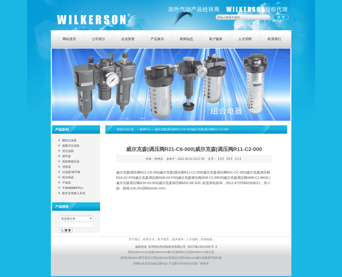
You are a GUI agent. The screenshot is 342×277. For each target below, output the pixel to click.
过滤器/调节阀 (71, 172)
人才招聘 (245, 39)
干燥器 (66, 182)
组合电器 (68, 177)
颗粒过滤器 (69, 140)
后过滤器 (68, 151)
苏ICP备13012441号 (200, 246)
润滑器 (66, 167)
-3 (216, 246)
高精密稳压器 (70, 161)
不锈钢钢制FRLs (73, 188)
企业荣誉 (128, 39)
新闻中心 (145, 129)
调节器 (66, 156)
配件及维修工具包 (73, 193)
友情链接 (206, 239)
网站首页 (69, 39)
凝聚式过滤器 (70, 145)
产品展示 (157, 39)
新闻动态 (186, 39)
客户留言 (163, 239)
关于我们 (134, 239)
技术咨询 (177, 239)
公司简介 (98, 39)
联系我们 (274, 39)
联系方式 (149, 239)
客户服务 (215, 39)
